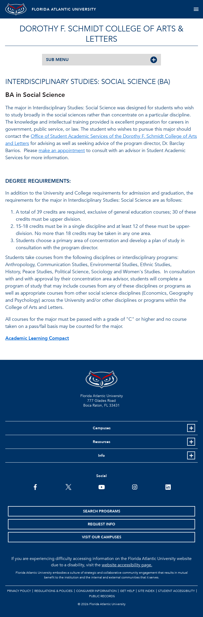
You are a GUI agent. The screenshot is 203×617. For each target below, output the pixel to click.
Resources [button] (101, 441)
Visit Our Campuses (101, 537)
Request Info (101, 524)
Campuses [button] (101, 428)
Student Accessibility (176, 591)
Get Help (127, 591)
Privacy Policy (19, 591)
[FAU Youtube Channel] (101, 486)
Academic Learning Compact (37, 338)
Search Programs (101, 511)
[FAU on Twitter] (68, 486)
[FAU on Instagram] (134, 486)
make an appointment (62, 150)
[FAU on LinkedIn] (168, 486)
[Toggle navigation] (196, 9)
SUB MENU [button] (57, 60)
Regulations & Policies (53, 591)
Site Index (146, 591)
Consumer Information (96, 591)
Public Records (102, 596)
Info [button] (101, 455)
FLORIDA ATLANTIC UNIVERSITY (64, 9)
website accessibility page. (127, 565)
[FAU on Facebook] (35, 486)
